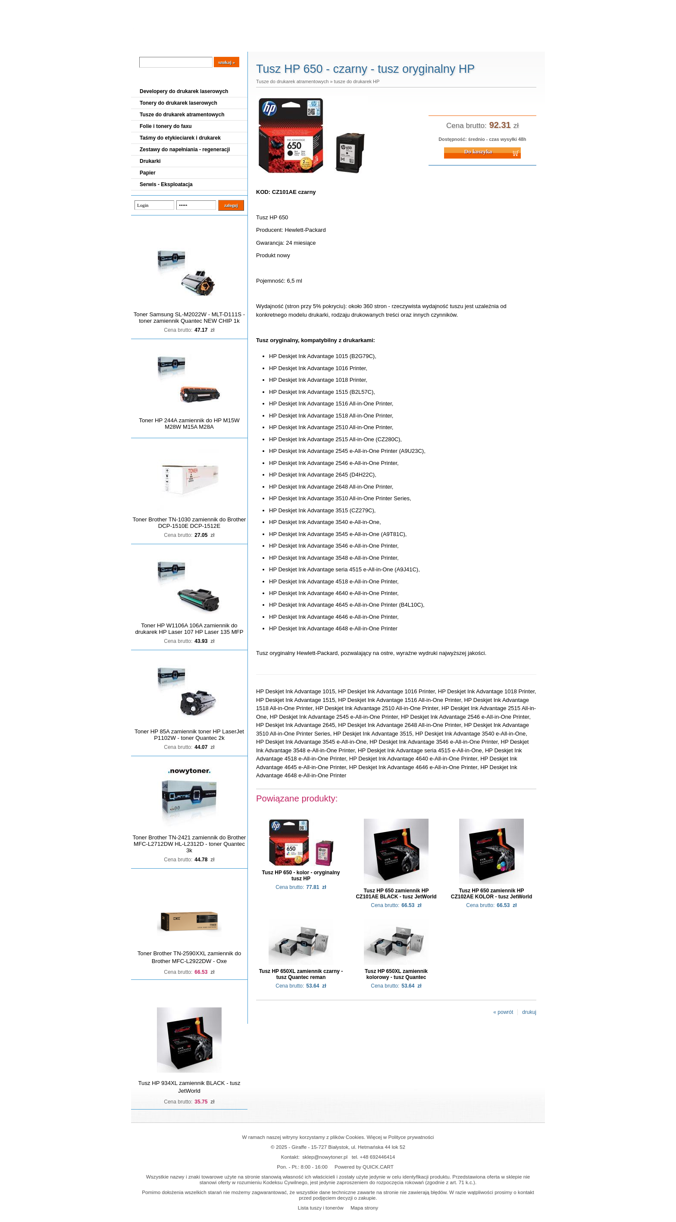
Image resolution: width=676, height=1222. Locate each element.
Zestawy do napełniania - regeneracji (185, 150)
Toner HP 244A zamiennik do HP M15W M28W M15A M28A (189, 423)
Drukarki (150, 161)
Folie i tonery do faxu (166, 126)
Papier (148, 173)
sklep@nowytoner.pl (324, 1157)
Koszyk (492, 6)
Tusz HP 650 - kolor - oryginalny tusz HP (301, 876)
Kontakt (277, 43)
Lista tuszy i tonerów (321, 1207)
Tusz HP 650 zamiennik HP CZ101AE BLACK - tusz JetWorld (396, 894)
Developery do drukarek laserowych (184, 91)
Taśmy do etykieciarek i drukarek (180, 138)
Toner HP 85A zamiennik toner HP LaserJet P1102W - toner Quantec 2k (189, 734)
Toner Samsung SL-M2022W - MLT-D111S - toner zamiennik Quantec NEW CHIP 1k (189, 317)
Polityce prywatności (411, 1137)
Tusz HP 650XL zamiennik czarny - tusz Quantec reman (301, 974)
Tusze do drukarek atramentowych (182, 115)
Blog (144, 43)
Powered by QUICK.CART (364, 1166)
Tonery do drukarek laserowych (178, 103)
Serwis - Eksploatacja (166, 184)
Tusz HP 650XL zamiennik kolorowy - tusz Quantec (396, 974)
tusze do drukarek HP (357, 81)
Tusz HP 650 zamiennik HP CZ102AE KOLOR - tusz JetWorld (491, 894)
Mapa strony (364, 1207)
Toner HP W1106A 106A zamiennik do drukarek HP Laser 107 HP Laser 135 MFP (189, 628)
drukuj (529, 1012)
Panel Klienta (235, 43)
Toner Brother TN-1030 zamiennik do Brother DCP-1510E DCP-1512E (189, 522)
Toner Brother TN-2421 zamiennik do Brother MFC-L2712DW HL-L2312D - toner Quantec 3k (189, 844)
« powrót (503, 1012)
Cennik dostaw (183, 43)
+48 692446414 (377, 1157)
